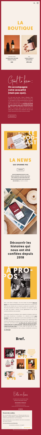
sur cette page (7, 329)
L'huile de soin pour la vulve (29, 324)
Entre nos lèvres (11, 56)
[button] (34, 3)
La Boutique (20, 25)
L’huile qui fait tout (8, 324)
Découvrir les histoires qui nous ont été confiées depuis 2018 (20, 250)
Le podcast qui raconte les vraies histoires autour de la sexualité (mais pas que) (20, 105)
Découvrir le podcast (20, 402)
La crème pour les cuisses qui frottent (28, 322)
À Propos (20, 409)
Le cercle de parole (17, 324)
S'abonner (20, 169)
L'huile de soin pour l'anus (10, 326)
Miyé (29, 56)
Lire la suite (12, 116)
